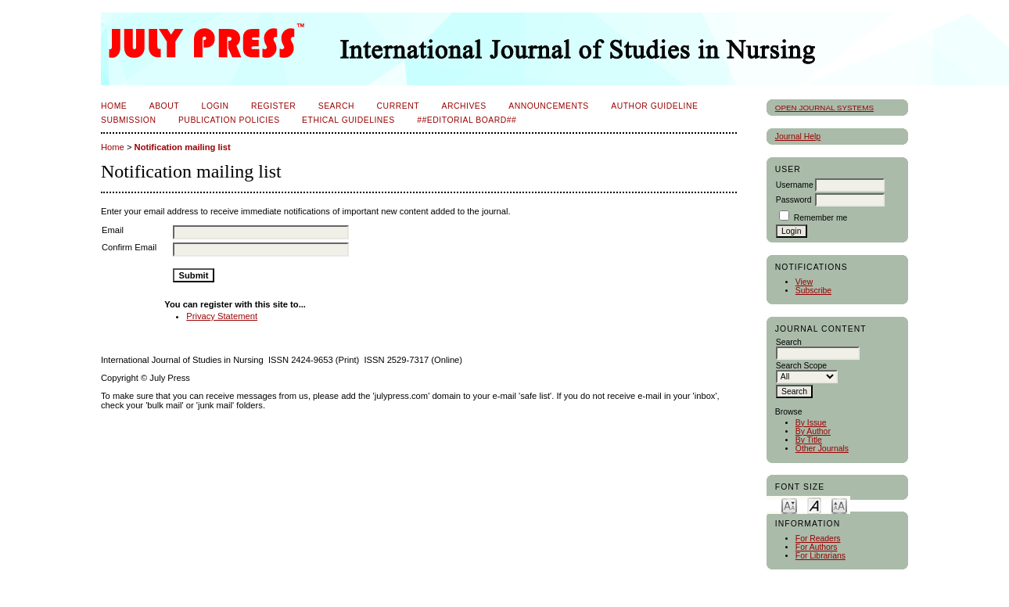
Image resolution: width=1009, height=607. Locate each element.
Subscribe (813, 290)
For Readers (818, 538)
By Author (813, 431)
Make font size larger (839, 505)
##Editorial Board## (466, 120)
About (164, 106)
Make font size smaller (789, 505)
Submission (128, 120)
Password (794, 200)
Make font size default (814, 505)
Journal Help (797, 136)
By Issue (811, 422)
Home (114, 106)
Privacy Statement (221, 316)
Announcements (548, 106)
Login (215, 106)
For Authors (816, 547)
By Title (808, 440)
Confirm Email (129, 247)
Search (336, 106)
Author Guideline (654, 106)
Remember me (821, 218)
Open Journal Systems (824, 107)
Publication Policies (229, 120)
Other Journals (822, 448)
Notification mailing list (183, 147)
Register (273, 106)
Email (113, 230)
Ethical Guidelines (348, 120)
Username (794, 185)
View (804, 282)
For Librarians (820, 555)
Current (398, 106)
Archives (463, 106)
